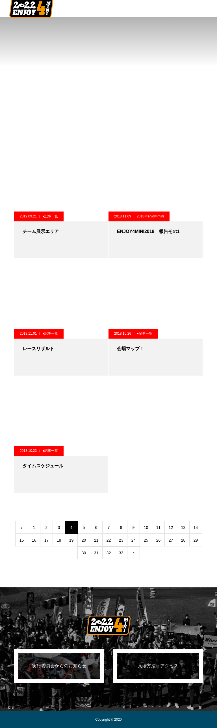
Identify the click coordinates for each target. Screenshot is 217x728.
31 (96, 553)
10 (146, 527)
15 (21, 540)
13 (183, 527)
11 (158, 527)
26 (158, 540)
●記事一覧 (50, 216)
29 (196, 540)
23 (121, 540)
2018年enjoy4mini (150, 216)
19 (71, 540)
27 (171, 540)
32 (109, 553)
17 (46, 540)
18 (59, 540)
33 (121, 553)
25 (146, 540)
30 (84, 553)
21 (96, 540)
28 (183, 540)
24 (133, 540)
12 (171, 527)
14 (196, 527)
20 (84, 540)
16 (34, 540)
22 (109, 540)
